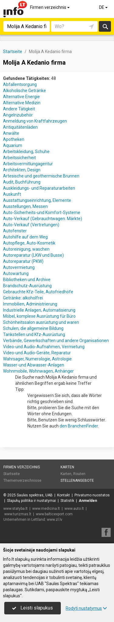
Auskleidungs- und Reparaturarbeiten (39, 188)
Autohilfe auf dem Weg (25, 236)
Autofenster (15, 230)
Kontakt (63, 495)
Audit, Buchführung (21, 182)
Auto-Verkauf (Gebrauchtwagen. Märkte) (42, 218)
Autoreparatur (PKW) (23, 261)
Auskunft (12, 194)
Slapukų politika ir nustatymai (31, 501)
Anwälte (11, 133)
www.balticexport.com (54, 514)
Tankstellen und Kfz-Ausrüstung (34, 334)
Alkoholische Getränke (24, 90)
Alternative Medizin (21, 102)
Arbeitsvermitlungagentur (28, 163)
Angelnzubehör (18, 115)
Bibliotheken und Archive (26, 279)
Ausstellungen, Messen (25, 206)
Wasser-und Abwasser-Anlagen (33, 365)
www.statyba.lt (15, 508)
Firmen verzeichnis (50, 7)
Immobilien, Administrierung (30, 304)
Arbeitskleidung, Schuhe (26, 151)
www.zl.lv (54, 519)
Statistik (67, 501)
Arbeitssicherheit (19, 157)
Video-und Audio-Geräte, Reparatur (37, 352)
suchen (105, 26)
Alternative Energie (21, 96)
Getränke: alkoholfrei (23, 297)
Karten (67, 467)
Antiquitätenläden (20, 127)
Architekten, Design (21, 169)
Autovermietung (19, 267)
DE (104, 7)
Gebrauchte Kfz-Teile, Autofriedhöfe (38, 291)
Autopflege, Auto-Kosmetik (29, 243)
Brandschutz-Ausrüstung (27, 285)
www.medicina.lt (46, 508)
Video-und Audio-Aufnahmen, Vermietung (44, 346)
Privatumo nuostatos (92, 495)
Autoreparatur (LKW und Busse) (33, 255)
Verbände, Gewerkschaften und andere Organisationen (56, 340)
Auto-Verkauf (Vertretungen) (31, 224)
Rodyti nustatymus (86, 608)
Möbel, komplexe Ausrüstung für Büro (39, 316)
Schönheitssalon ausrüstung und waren (41, 322)
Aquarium (12, 145)
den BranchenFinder (79, 426)
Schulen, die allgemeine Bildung (33, 328)
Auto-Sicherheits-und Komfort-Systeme (41, 212)
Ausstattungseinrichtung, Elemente (37, 200)
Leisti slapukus (32, 608)
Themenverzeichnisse (22, 480)
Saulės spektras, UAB (35, 495)
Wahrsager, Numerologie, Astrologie (37, 358)
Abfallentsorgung (20, 84)
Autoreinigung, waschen (26, 249)
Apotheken (13, 139)
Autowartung (16, 273)
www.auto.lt (74, 508)
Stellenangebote (77, 480)
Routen (79, 474)
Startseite (11, 474)
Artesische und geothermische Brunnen (41, 175)
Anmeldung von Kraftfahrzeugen (35, 121)
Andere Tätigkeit (19, 108)
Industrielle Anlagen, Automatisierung (39, 310)
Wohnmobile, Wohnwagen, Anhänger (38, 371)
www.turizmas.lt (17, 514)
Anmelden (88, 501)
